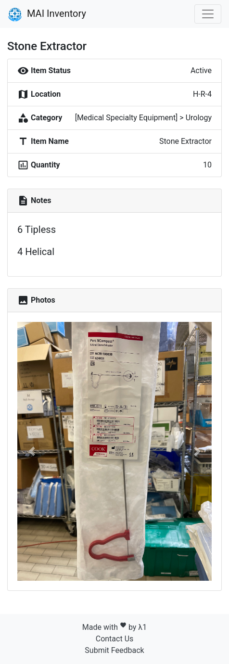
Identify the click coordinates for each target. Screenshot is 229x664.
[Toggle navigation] (207, 14)
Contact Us (115, 638)
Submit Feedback (114, 650)
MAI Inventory (47, 14)
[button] (32, 451)
